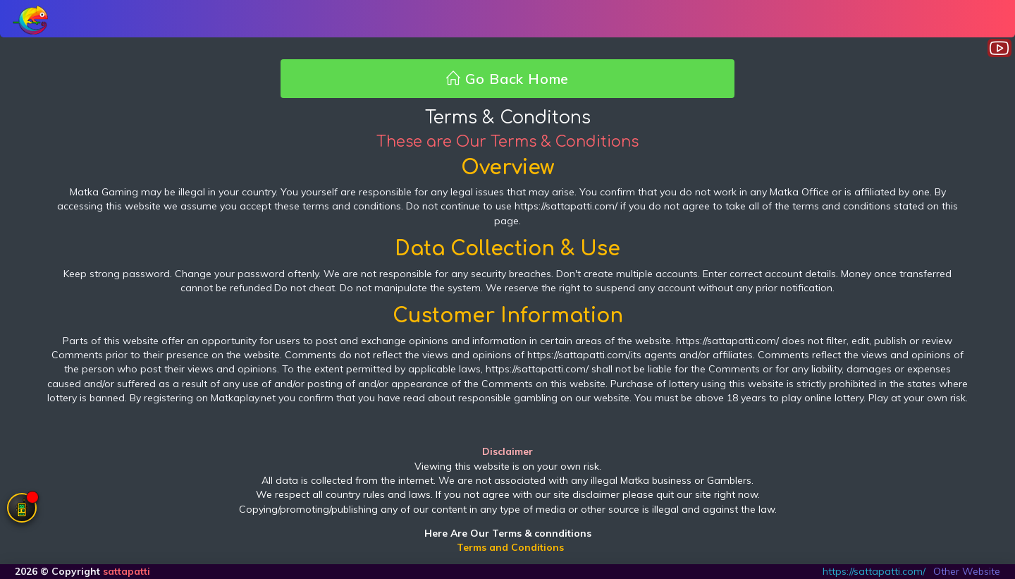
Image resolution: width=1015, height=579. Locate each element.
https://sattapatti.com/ (874, 571)
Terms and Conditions (510, 547)
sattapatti (126, 571)
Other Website (966, 571)
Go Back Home (507, 78)
